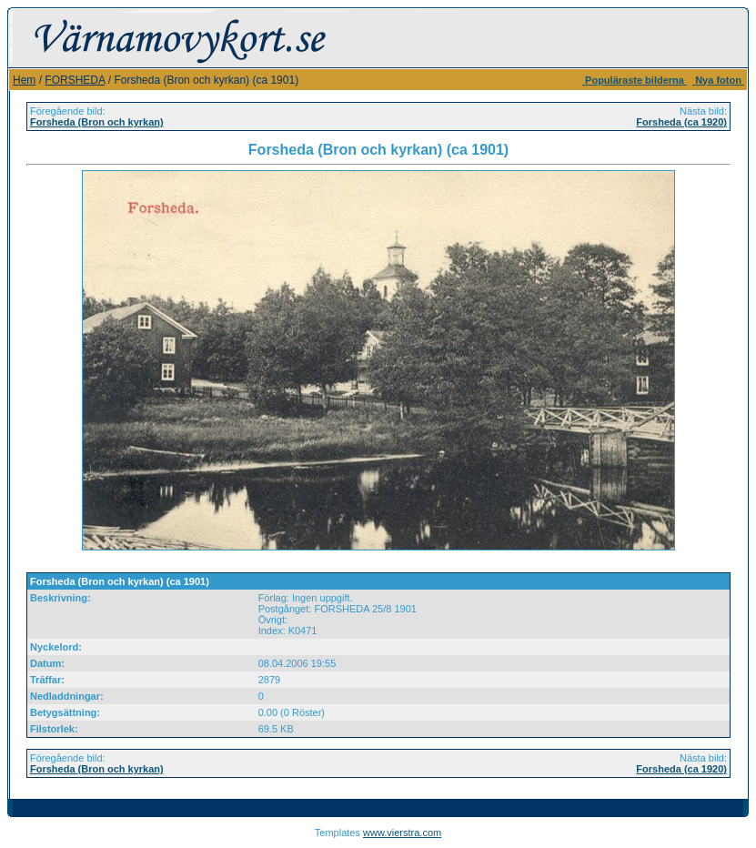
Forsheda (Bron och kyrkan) (97, 121)
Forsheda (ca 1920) (681, 121)
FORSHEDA (75, 80)
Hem (24, 80)
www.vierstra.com (402, 832)
